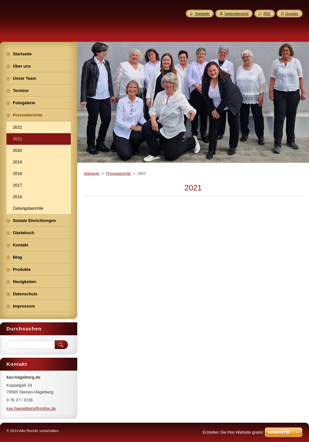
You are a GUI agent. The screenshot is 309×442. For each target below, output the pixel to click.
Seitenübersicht (236, 13)
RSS (266, 13)
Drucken (292, 13)
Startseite (91, 173)
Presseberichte (118, 173)
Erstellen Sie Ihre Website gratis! (233, 432)
